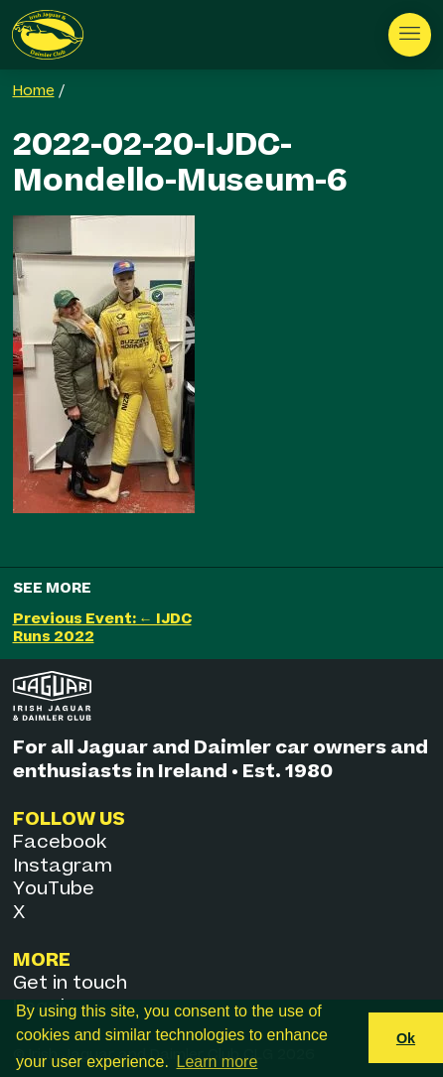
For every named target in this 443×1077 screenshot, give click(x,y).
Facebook (59, 842)
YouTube (53, 888)
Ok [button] (405, 1038)
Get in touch (70, 983)
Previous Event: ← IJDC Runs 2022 (102, 627)
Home (34, 91)
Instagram (62, 866)
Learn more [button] (217, 1061)
